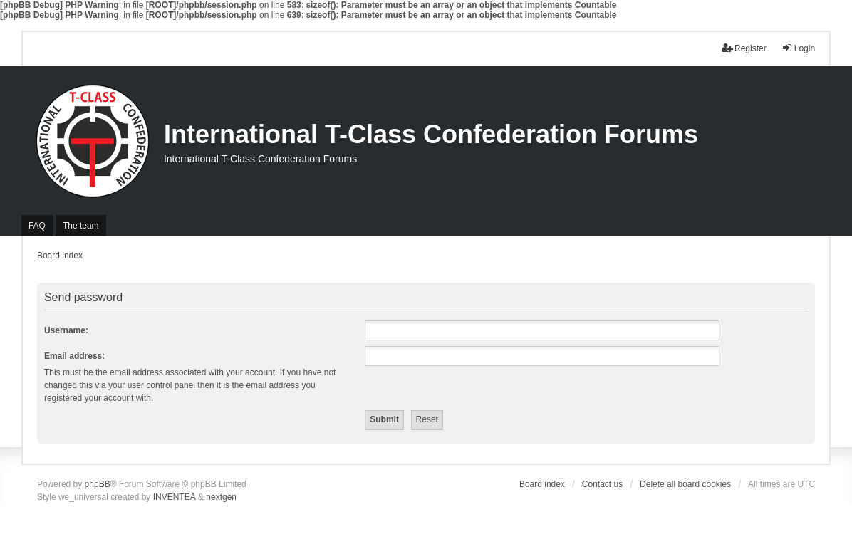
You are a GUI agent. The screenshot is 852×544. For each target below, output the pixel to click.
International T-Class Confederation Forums (431, 134)
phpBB (97, 484)
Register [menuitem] (744, 48)
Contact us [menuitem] (602, 484)
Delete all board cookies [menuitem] (685, 484)
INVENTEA (174, 497)
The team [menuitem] (81, 226)
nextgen (221, 497)
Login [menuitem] (798, 48)
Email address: (74, 356)
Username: (66, 330)
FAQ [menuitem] (37, 226)
